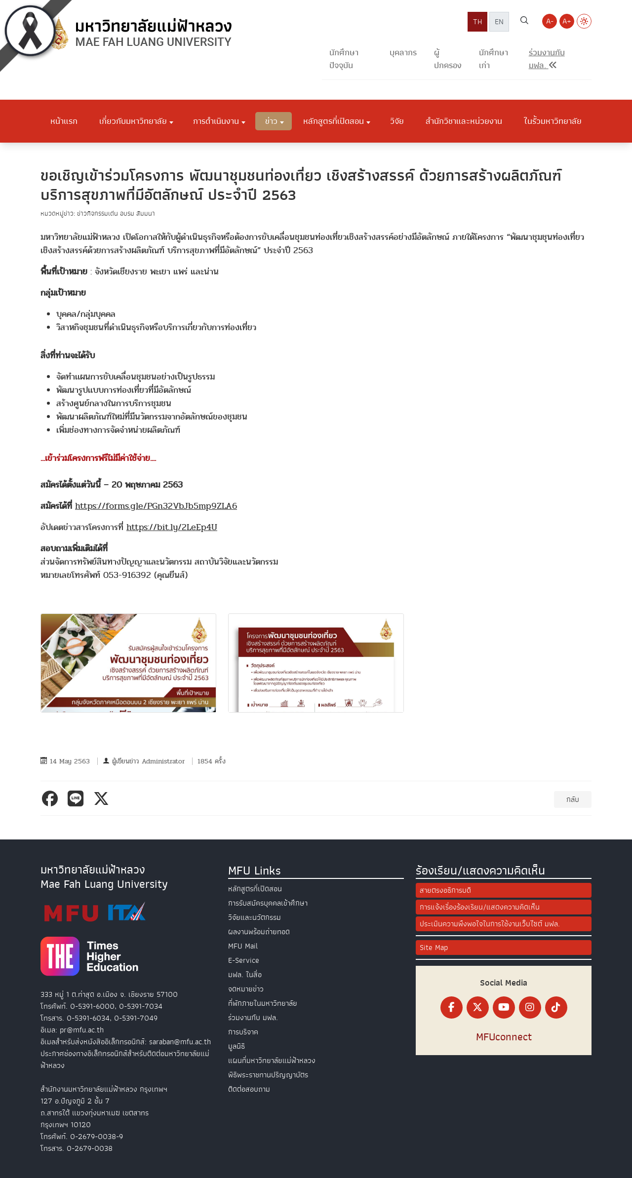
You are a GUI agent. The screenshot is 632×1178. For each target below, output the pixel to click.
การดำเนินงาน (216, 121)
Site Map (434, 947)
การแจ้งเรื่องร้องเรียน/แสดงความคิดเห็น (480, 907)
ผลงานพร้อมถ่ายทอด (259, 932)
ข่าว (271, 121)
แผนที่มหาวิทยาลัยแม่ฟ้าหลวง (272, 1060)
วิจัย (397, 121)
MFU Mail (243, 946)
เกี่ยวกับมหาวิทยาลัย (133, 121)
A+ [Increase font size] (566, 21)
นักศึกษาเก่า (493, 59)
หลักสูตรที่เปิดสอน (333, 121)
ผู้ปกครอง (448, 59)
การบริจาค (243, 1032)
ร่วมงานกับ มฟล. (253, 1018)
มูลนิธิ (236, 1046)
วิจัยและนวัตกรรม (254, 917)
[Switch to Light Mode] (584, 21)
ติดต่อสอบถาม (249, 1089)
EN (499, 22)
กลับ (572, 799)
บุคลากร (403, 52)
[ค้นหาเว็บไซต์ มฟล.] (524, 22)
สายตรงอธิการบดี (445, 890)
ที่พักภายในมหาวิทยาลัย (262, 1003)
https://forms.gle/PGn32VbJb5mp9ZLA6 (156, 506)
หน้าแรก (64, 121)
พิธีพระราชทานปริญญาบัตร (268, 1075)
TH (477, 22)
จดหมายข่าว (246, 989)
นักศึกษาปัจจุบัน (343, 59)
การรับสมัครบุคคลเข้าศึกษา (268, 903)
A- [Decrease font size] (549, 21)
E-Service (243, 960)
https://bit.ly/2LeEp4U (171, 527)
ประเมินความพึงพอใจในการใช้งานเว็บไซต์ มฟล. (490, 924)
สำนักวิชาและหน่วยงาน (464, 121)
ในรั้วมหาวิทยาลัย (553, 121)
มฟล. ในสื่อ (245, 975)
